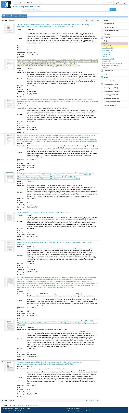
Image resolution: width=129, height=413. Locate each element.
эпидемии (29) (106, 61)
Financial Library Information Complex (79, 411)
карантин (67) (106, 46)
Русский (109, 3)
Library (41, 3)
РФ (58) (104, 57)
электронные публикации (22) (111, 65)
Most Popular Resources (19, 411)
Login (124, 3)
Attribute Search (32, 3)
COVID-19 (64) (106, 52)
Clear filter (105, 43)
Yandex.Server (34, 405)
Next (98, 20)
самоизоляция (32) (108, 59)
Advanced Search (20, 3)
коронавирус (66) (107, 50)
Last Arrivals (6, 411)
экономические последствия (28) (112, 63)
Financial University (74, 409)
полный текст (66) (107, 48)
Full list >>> (105, 67)
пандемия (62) (106, 54)
